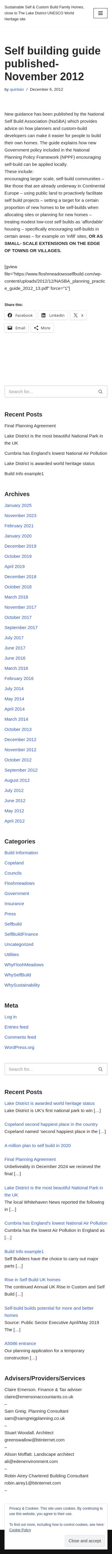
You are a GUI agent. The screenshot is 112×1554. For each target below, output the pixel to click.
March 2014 (16, 719)
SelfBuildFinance (21, 934)
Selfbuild (13, 923)
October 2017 (18, 617)
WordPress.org (19, 1047)
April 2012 (14, 820)
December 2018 (20, 576)
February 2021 (19, 525)
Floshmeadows (19, 883)
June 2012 (14, 800)
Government (16, 893)
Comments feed (20, 1037)
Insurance (14, 903)
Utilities (11, 954)
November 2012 (20, 749)
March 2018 (16, 596)
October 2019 (18, 556)
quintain (17, 89)
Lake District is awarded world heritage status (49, 463)
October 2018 (18, 586)
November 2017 (20, 607)
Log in (10, 1016)
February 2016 (19, 678)
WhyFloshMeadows (24, 964)
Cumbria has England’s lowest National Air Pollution (55, 453)
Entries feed (16, 1026)
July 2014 (14, 688)
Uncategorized (18, 944)
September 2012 (21, 770)
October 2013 (18, 729)
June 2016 (14, 658)
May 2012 (14, 810)
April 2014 (14, 708)
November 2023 (20, 515)
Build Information (21, 852)
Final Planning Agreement (30, 425)
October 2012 (18, 759)
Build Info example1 (24, 473)
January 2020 (18, 535)
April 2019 (14, 566)
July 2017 (14, 637)
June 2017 (14, 647)
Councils (13, 873)
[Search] (49, 391)
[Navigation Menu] (100, 13)
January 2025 (18, 505)
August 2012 (17, 780)
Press (10, 913)
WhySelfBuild (17, 974)
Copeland (14, 862)
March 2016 (16, 668)
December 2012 (20, 739)
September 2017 (21, 627)
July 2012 (14, 790)
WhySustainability (22, 984)
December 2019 (20, 546)
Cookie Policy (20, 1530)
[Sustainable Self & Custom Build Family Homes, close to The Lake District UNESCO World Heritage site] (44, 13)
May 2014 (14, 698)
